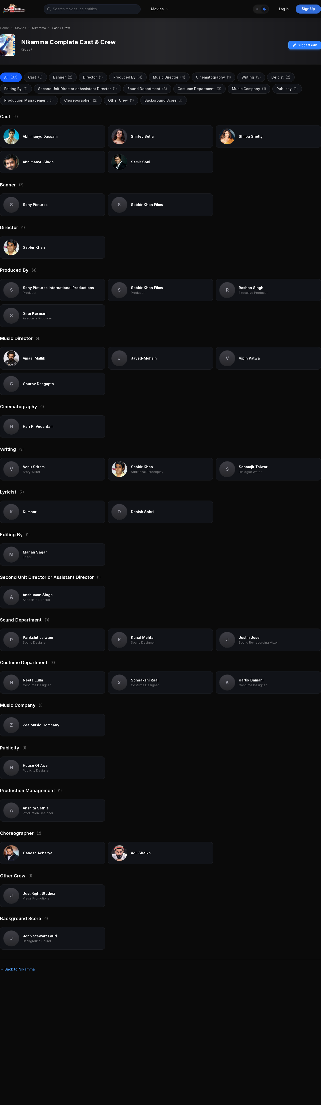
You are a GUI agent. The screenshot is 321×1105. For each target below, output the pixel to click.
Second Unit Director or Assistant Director (77, 89)
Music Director (169, 77)
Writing (251, 77)
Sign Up (308, 9)
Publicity (287, 89)
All (11, 77)
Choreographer (81, 100)
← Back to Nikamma (17, 969)
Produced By (127, 77)
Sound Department (147, 89)
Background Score (163, 100)
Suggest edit (305, 45)
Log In (284, 9)
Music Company (249, 89)
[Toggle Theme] (261, 9)
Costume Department (199, 89)
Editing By (16, 89)
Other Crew (121, 100)
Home (4, 28)
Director (93, 77)
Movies (20, 28)
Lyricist (280, 77)
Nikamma (39, 28)
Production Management (29, 100)
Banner (62, 77)
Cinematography (213, 77)
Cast (35, 77)
